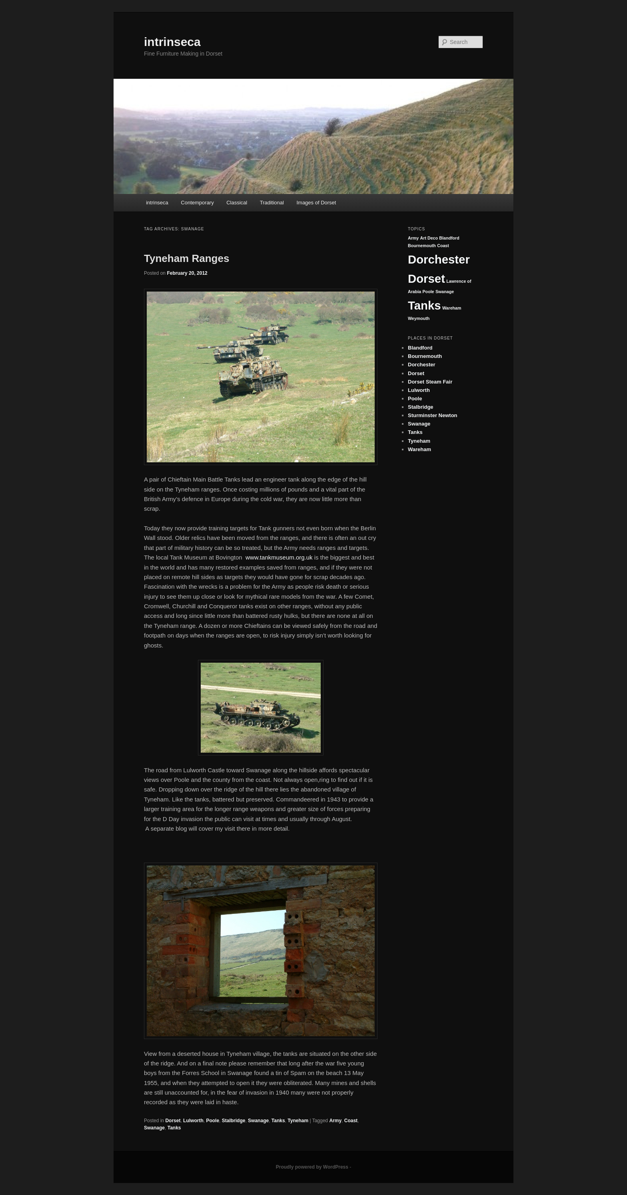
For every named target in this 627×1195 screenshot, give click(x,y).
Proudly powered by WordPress (312, 1167)
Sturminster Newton (432, 415)
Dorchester (439, 259)
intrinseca (172, 41)
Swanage (258, 1120)
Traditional (272, 203)
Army (335, 1120)
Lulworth (193, 1120)
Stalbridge (234, 1120)
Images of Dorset (316, 203)
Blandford (449, 238)
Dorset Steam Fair (430, 382)
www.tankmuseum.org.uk (279, 557)
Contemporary (197, 203)
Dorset (172, 1120)
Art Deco (429, 238)
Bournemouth (422, 245)
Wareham (451, 308)
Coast (350, 1120)
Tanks (278, 1120)
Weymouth (418, 318)
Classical (236, 203)
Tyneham (298, 1120)
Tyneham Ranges (186, 258)
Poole (212, 1120)
